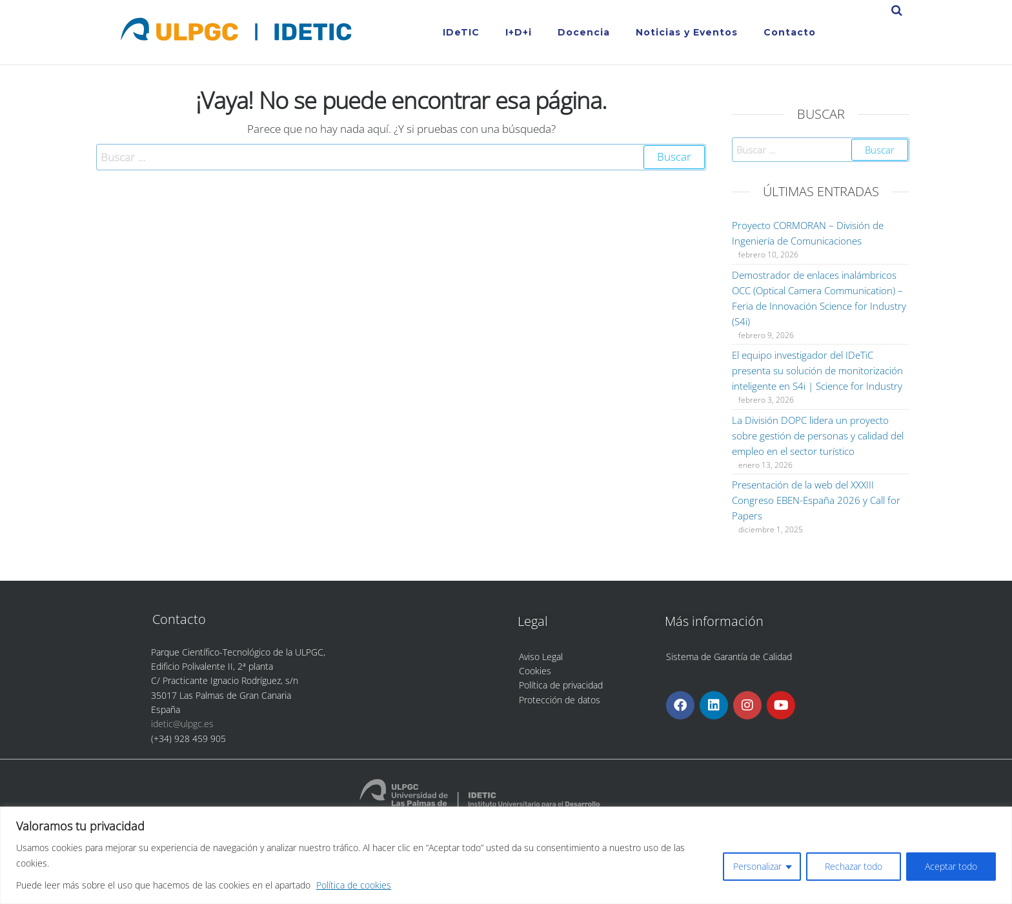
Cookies (535, 671)
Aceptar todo (951, 866)
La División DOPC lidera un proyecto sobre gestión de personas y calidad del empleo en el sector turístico (818, 435)
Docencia (584, 32)
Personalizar (757, 866)
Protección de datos (559, 700)
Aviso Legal (541, 656)
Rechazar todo (853, 866)
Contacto (790, 32)
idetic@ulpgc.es (182, 724)
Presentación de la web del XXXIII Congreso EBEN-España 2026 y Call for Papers (816, 500)
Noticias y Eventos (687, 32)
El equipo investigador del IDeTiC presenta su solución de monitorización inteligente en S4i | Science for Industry (817, 370)
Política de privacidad (561, 685)
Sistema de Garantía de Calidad (729, 656)
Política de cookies (353, 885)
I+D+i (518, 32)
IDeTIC (461, 32)
